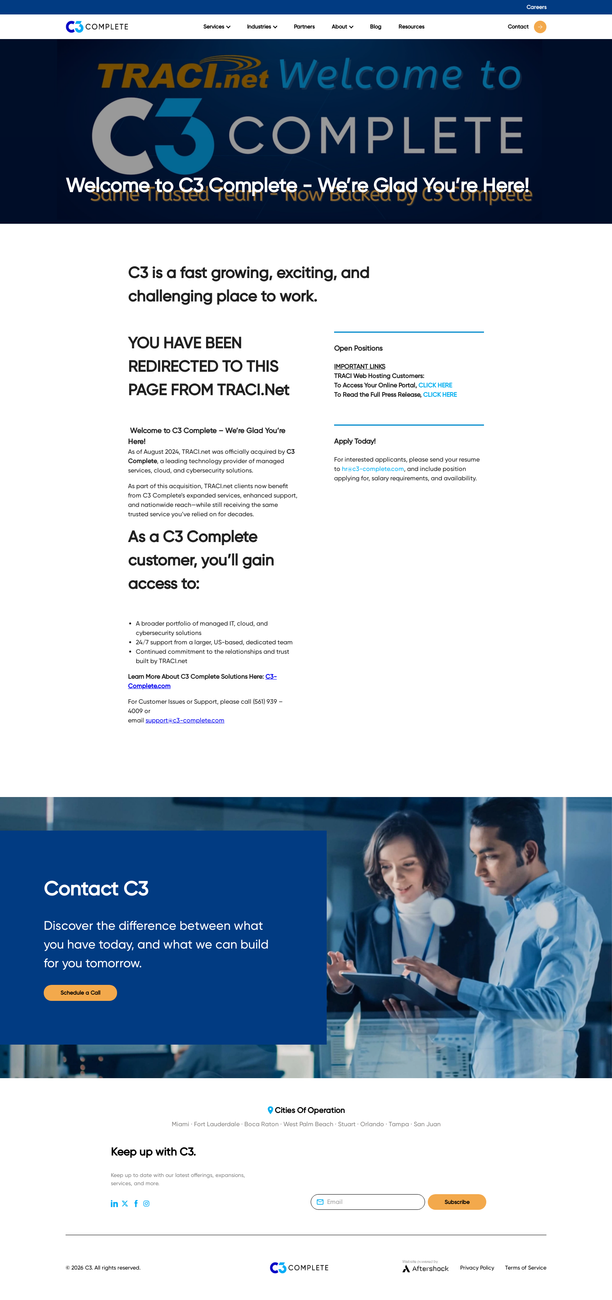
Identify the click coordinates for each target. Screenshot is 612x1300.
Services (217, 26)
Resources (411, 26)
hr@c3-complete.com (373, 469)
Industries (262, 26)
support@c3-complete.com (185, 720)
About (343, 26)
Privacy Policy (477, 1267)
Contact (527, 27)
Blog (375, 26)
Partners (304, 26)
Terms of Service (525, 1267)
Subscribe (457, 1202)
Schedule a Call (80, 992)
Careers (536, 7)
